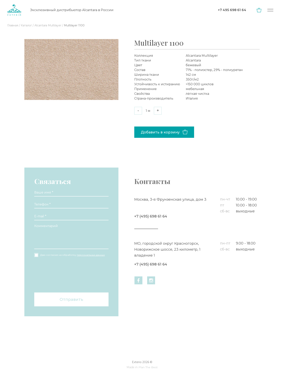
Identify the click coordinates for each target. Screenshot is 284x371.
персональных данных (91, 254)
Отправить (71, 299)
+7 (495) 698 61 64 (150, 216)
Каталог (26, 25)
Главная (12, 25)
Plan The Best (148, 367)
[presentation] (50, 275)
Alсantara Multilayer (47, 25)
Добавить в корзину (160, 132)
